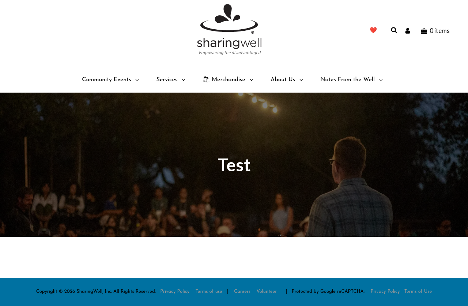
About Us (287, 80)
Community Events (111, 80)
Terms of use (209, 291)
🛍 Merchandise (228, 80)
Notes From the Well (352, 80)
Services (171, 80)
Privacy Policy (174, 291)
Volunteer (267, 291)
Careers (242, 291)
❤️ (373, 31)
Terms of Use (418, 291)
